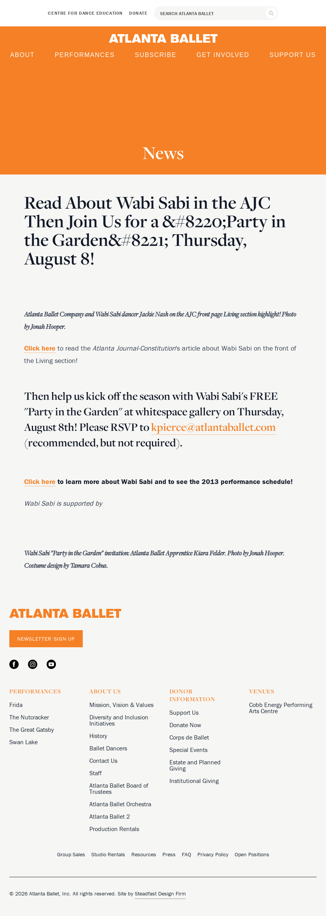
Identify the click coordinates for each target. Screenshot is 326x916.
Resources (143, 854)
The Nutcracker (29, 717)
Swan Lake (23, 742)
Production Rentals (114, 829)
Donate (138, 13)
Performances (85, 55)
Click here (40, 481)
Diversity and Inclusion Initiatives (118, 720)
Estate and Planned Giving (195, 765)
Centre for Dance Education (85, 13)
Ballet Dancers (108, 748)
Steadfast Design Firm (160, 893)
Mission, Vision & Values (121, 705)
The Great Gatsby (31, 729)
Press (169, 854)
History (98, 736)
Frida (16, 705)
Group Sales (71, 854)
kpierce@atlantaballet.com (213, 427)
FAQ (186, 854)
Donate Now (185, 725)
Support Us (293, 55)
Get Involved (223, 55)
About (22, 55)
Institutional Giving (194, 781)
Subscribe (155, 55)
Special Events (188, 750)
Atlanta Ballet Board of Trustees (118, 788)
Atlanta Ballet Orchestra (120, 804)
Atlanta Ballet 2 (109, 816)
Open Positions (252, 854)
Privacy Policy (212, 854)
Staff (95, 773)
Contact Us (103, 760)
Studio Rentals (108, 854)
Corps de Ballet (189, 737)
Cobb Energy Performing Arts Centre (280, 708)
